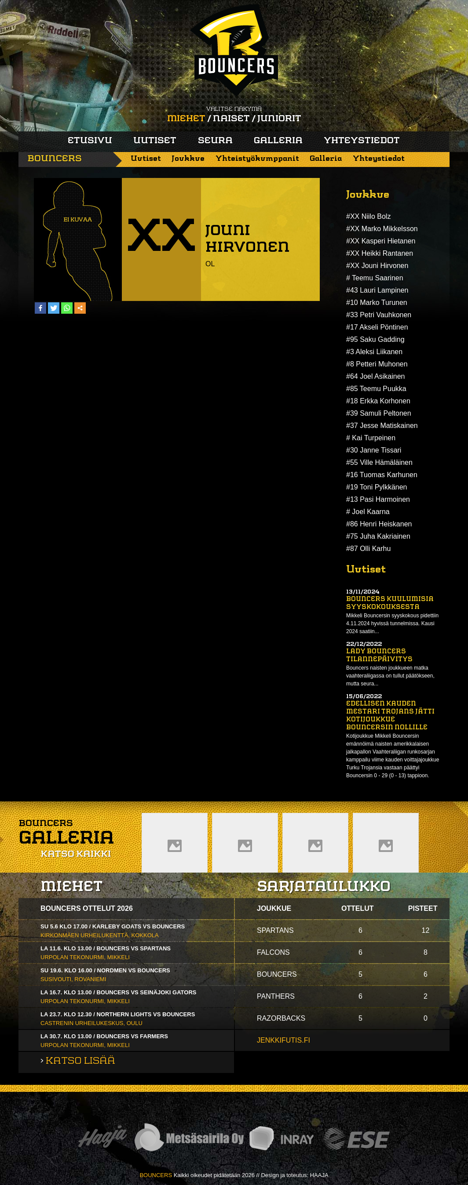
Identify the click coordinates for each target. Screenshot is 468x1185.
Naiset (231, 119)
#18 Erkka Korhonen (378, 401)
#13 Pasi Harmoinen (378, 499)
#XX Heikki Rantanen (379, 253)
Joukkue (188, 159)
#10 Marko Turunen (376, 302)
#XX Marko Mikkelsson (382, 228)
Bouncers (54, 159)
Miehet (186, 119)
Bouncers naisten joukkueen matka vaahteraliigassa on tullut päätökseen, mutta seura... (390, 676)
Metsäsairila (189, 1139)
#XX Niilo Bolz (368, 216)
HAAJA (319, 1175)
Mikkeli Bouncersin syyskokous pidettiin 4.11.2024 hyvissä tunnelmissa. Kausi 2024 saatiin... (392, 623)
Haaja (102, 1139)
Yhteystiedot (362, 141)
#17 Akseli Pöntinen (377, 327)
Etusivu (90, 141)
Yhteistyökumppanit (257, 159)
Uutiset (154, 141)
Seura (215, 141)
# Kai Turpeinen (370, 438)
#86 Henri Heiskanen (379, 524)
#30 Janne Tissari (373, 450)
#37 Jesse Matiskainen (382, 425)
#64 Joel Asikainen (375, 376)
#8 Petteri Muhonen (377, 364)
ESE (356, 1139)
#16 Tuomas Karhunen (381, 474)
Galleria (278, 141)
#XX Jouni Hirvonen (377, 265)
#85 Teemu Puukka (376, 388)
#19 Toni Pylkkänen (376, 487)
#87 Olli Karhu (368, 548)
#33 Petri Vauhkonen (378, 315)
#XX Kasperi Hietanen (380, 241)
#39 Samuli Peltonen (378, 413)
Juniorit (279, 119)
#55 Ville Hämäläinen (379, 462)
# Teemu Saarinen (374, 278)
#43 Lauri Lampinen (377, 290)
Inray (281, 1139)
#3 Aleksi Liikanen (374, 351)
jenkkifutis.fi (283, 1040)
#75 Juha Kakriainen (378, 536)
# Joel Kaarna (368, 511)
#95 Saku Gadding (375, 339)
